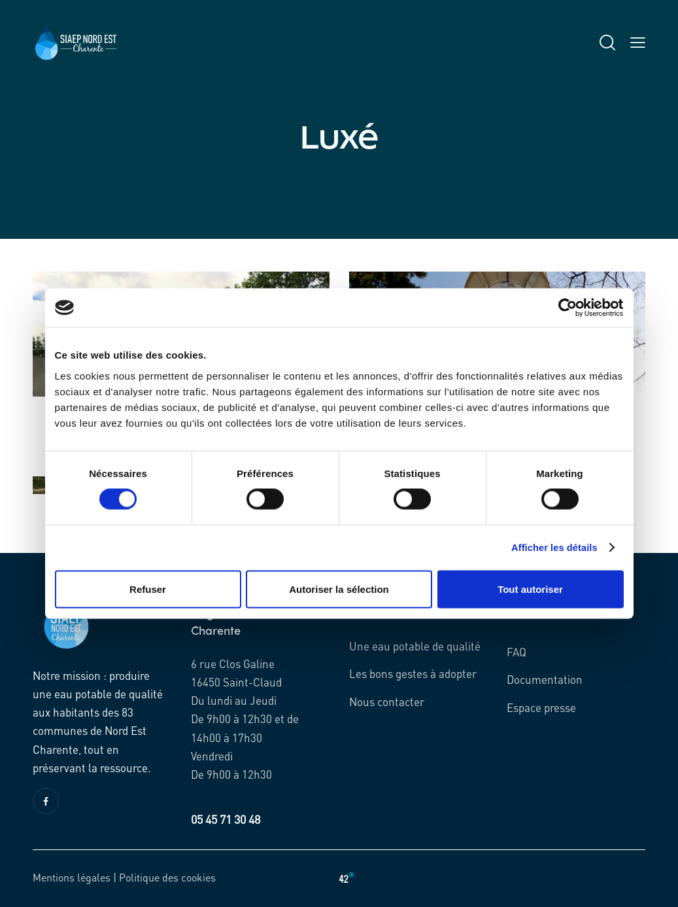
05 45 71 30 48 (225, 819)
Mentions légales (71, 877)
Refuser (147, 589)
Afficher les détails (553, 547)
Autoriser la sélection (339, 589)
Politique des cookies (167, 877)
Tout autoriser (530, 589)
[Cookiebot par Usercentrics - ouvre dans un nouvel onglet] (566, 307)
